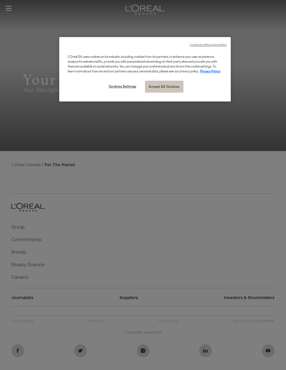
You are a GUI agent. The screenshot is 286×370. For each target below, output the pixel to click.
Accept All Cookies (164, 86)
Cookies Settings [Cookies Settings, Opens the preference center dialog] (122, 86)
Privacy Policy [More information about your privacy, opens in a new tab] (210, 71)
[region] (145, 69)
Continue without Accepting (208, 45)
